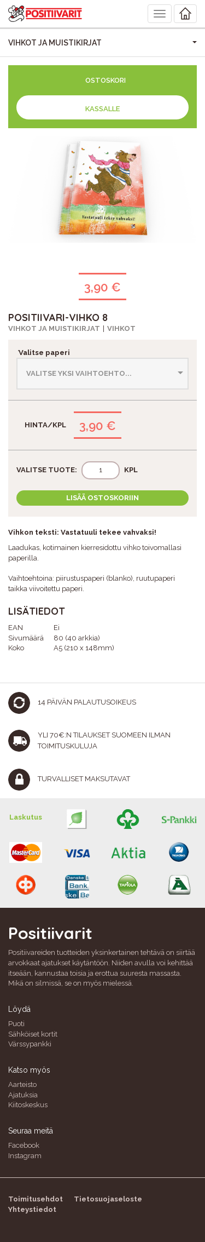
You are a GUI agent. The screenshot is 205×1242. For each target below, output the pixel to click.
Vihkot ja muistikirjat (54, 328)
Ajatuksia (23, 1095)
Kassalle (102, 109)
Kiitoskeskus (28, 1105)
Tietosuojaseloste (108, 1199)
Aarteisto (22, 1084)
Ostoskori (105, 80)
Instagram (25, 1156)
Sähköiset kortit (32, 1034)
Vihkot (121, 328)
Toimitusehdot (35, 1199)
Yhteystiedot (32, 1209)
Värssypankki (29, 1044)
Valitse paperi (43, 352)
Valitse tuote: (46, 470)
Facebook (23, 1145)
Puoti (16, 1024)
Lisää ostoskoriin (102, 498)
